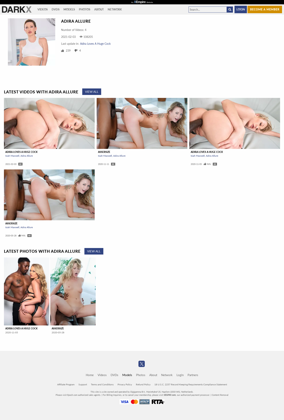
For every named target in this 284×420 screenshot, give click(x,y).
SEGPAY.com (170, 395)
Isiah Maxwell (12, 155)
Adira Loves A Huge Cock (95, 43)
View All (91, 91)
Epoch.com (72, 395)
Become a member (264, 9)
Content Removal (220, 395)
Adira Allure (27, 155)
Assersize (104, 152)
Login (240, 9)
